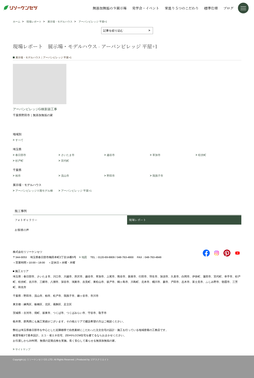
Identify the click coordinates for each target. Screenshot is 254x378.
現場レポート (137, 220)
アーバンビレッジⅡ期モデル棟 (34, 190)
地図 (84, 257)
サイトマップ (22, 349)
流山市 (65, 175)
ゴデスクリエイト (99, 359)
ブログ (228, 8)
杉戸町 (19, 160)
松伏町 (202, 154)
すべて (19, 139)
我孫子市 (157, 175)
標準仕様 (211, 8)
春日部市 (20, 154)
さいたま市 (67, 154)
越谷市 (111, 154)
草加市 (156, 154)
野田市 (111, 175)
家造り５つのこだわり (182, 8)
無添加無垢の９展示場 (110, 8)
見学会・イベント (145, 8)
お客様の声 (22, 230)
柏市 (18, 175)
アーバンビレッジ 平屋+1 (76, 190)
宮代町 (65, 160)
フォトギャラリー (26, 220)
